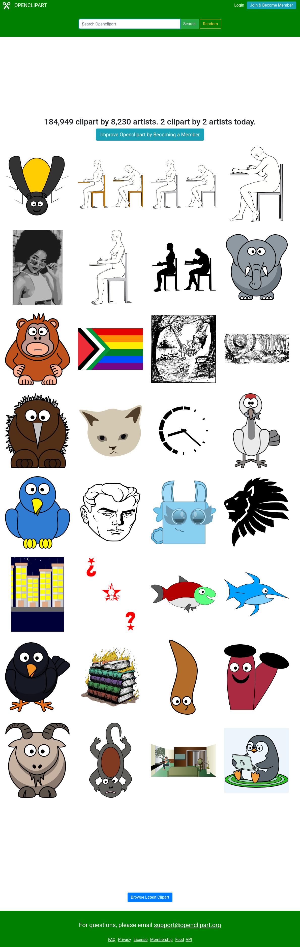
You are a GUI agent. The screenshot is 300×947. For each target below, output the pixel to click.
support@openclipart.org (187, 925)
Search (189, 23)
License (140, 939)
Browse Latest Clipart (150, 897)
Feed (179, 939)
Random (210, 23)
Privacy (124, 939)
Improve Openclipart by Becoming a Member (150, 135)
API (189, 939)
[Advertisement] (150, 79)
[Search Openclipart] (129, 24)
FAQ (111, 939)
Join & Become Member (271, 5)
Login (239, 5)
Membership (161, 939)
